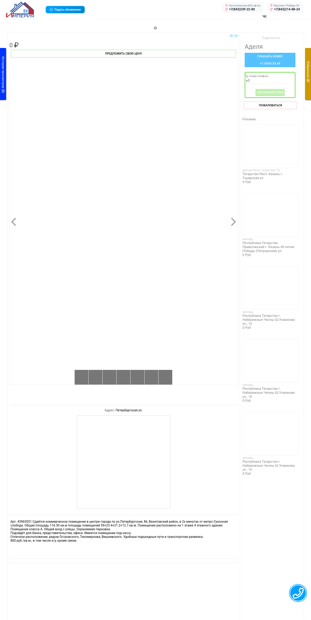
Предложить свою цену (123, 53)
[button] (24, 10)
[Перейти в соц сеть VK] (265, 18)
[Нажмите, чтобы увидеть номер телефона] (270, 60)
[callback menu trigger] (298, 593)
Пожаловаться (270, 105)
